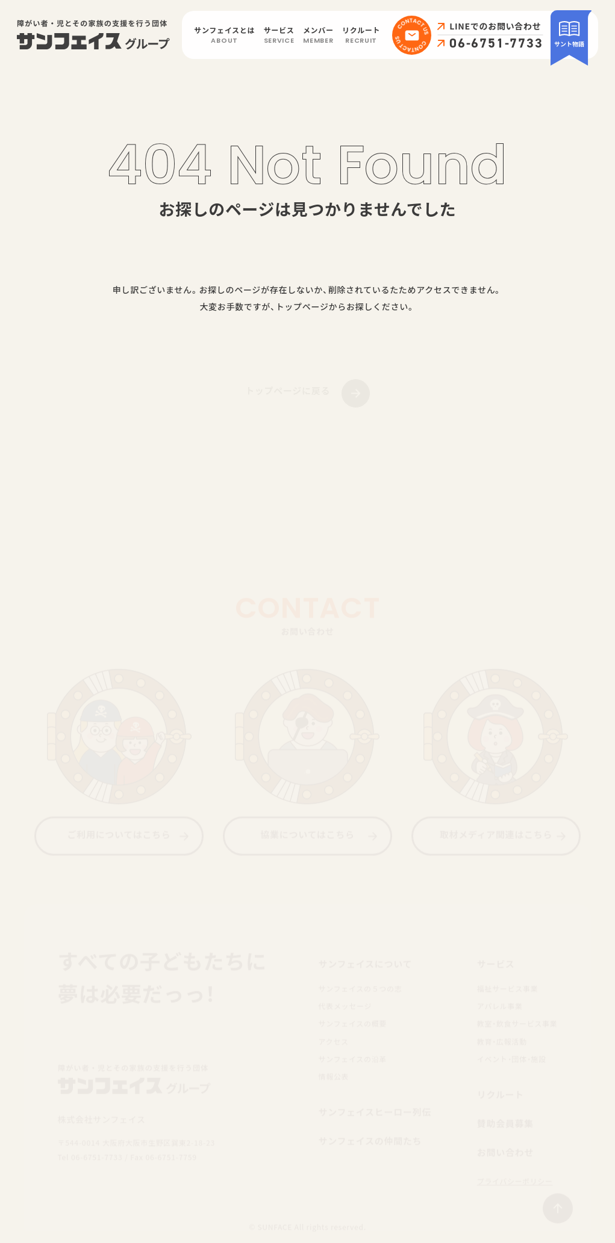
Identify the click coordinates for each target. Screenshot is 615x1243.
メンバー (318, 36)
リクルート (361, 36)
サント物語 (569, 33)
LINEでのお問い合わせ (495, 26)
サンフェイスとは (224, 36)
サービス (279, 36)
